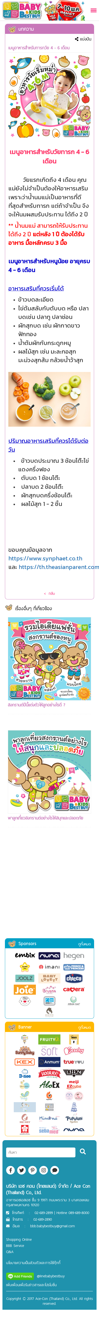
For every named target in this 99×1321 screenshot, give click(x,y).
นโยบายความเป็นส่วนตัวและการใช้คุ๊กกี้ (33, 1263)
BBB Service (15, 1245)
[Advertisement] (46, 889)
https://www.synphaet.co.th (45, 558)
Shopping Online (19, 1239)
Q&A (10, 1252)
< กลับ (49, 593)
